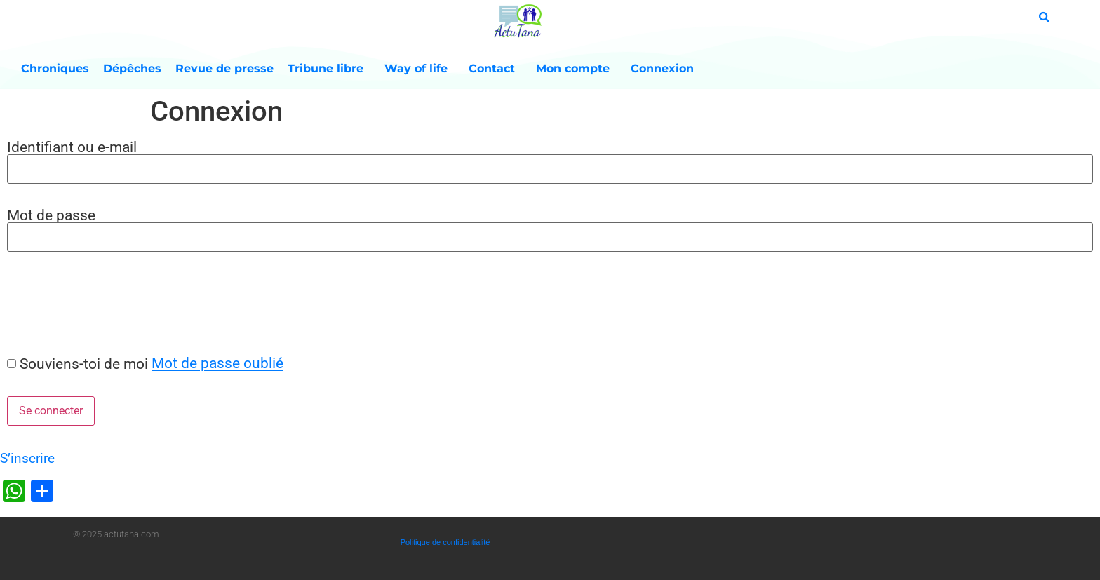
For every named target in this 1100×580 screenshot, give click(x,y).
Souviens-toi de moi (84, 363)
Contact (495, 69)
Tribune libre (329, 69)
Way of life (419, 69)
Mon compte (576, 69)
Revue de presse (224, 68)
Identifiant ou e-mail (72, 147)
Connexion (662, 68)
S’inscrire (27, 458)
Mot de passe (51, 215)
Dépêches (132, 68)
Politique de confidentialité (445, 542)
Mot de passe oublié (217, 363)
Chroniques (55, 68)
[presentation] (106, 303)
